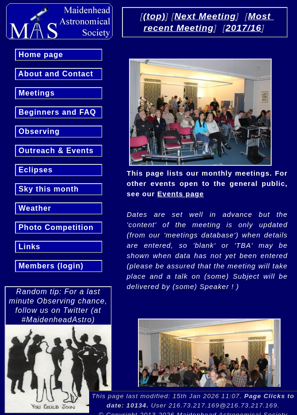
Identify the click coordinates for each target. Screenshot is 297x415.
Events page (180, 194)
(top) (154, 16)
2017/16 (243, 28)
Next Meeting (205, 16)
